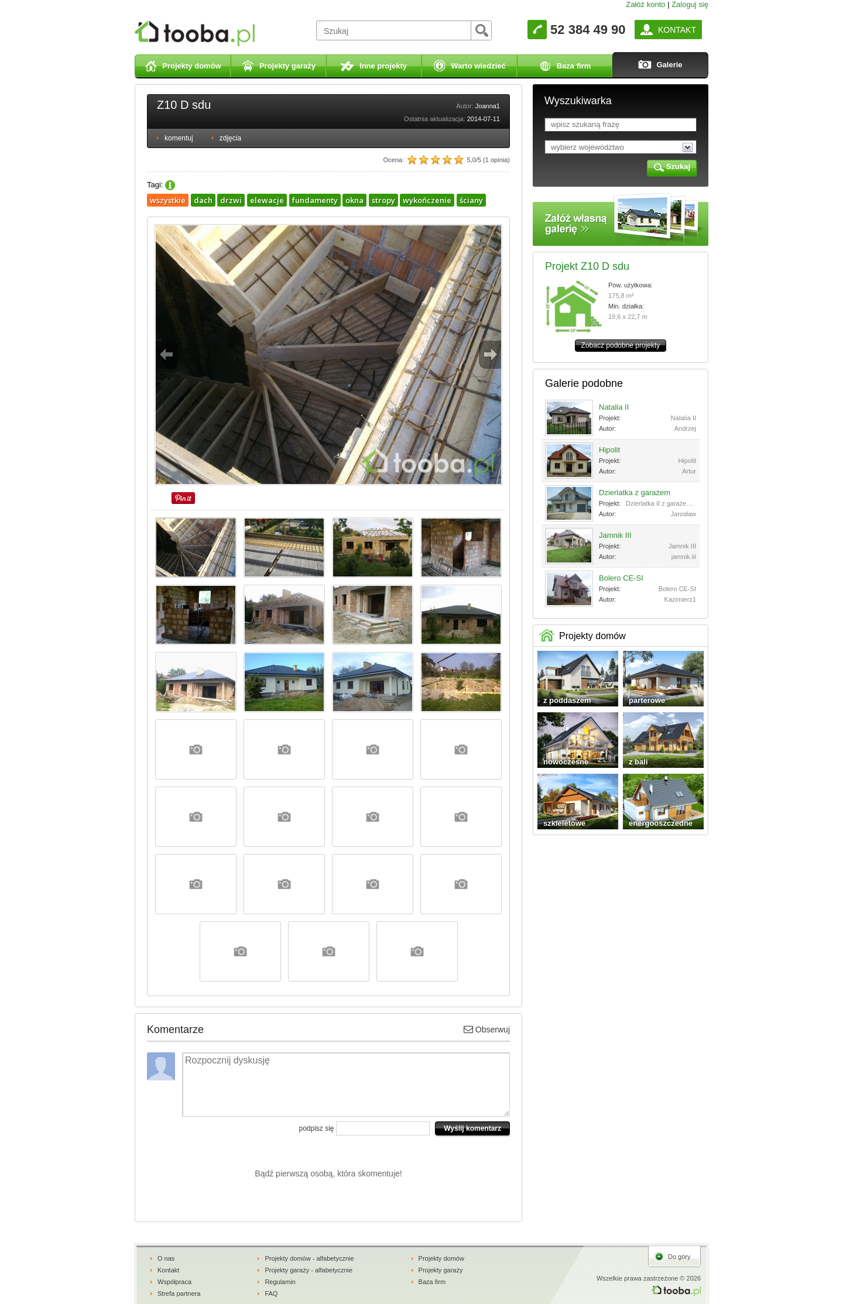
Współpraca (174, 1281)
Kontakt (168, 1270)
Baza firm (432, 1281)
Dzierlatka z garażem (634, 492)
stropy (383, 200)
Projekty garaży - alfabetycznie (308, 1270)
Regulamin (280, 1281)
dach (203, 200)
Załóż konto (645, 4)
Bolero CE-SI (621, 578)
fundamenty (315, 200)
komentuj (179, 138)
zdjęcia (230, 138)
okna (354, 200)
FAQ (271, 1293)
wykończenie (427, 200)
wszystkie (168, 200)
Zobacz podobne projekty (620, 345)
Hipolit (609, 449)
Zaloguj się (689, 4)
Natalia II (614, 407)
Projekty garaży (441, 1270)
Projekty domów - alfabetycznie (309, 1258)
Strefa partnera (178, 1293)
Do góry (679, 1256)
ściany (471, 200)
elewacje (267, 200)
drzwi (231, 200)
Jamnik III (615, 535)
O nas (165, 1258)
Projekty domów (441, 1258)
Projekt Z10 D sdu (587, 266)
